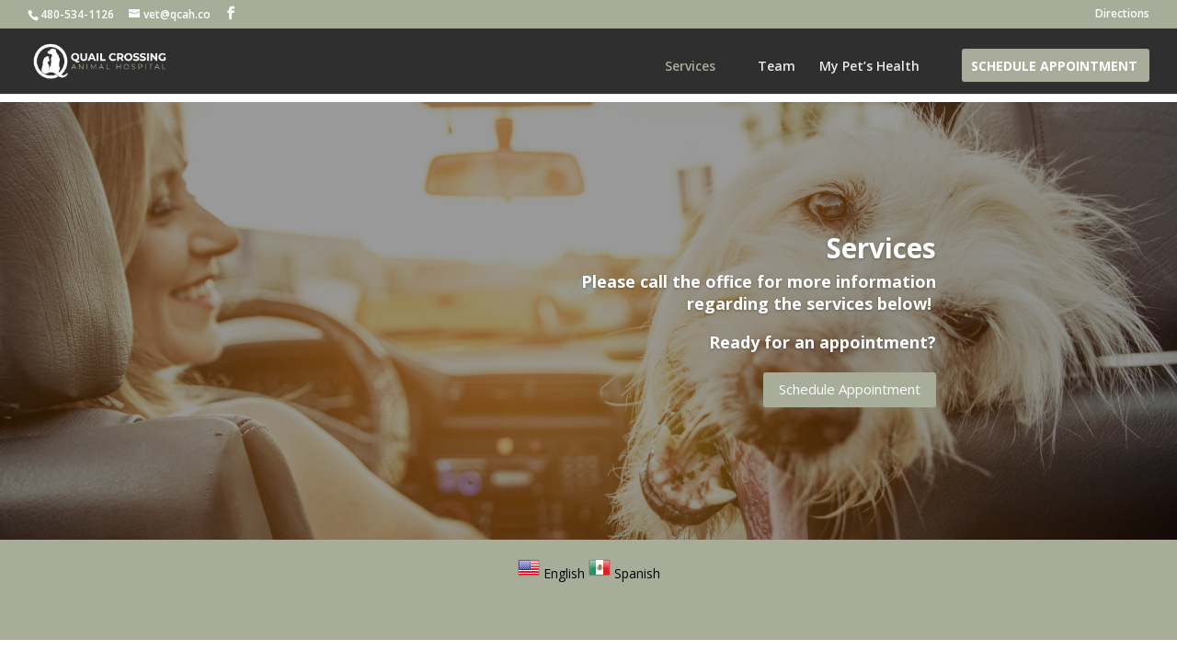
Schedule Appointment (1054, 67)
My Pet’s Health (869, 67)
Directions (1122, 14)
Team (776, 67)
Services (690, 67)
